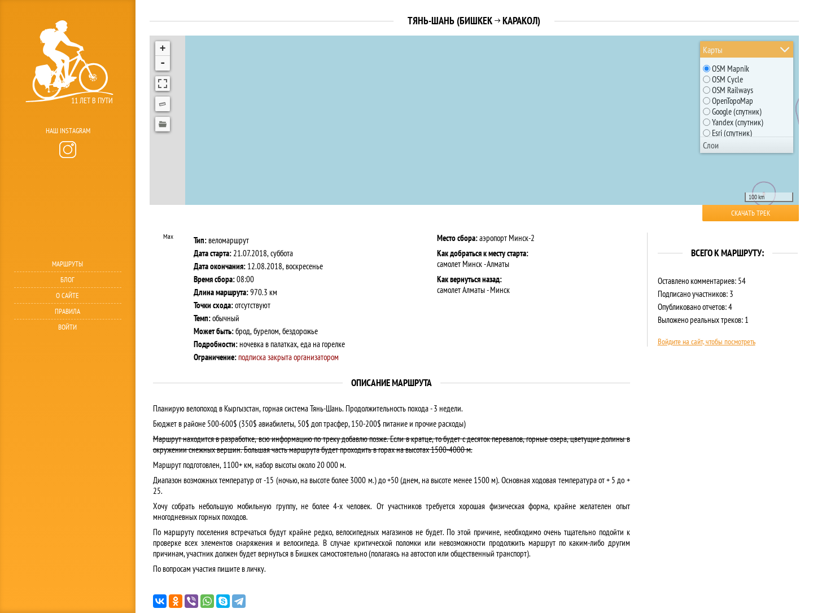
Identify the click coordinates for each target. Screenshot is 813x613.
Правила (67, 311)
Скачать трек (750, 213)
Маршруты (67, 264)
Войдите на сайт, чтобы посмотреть (706, 341)
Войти (67, 327)
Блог (67, 279)
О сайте (67, 295)
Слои (711, 145)
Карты (713, 49)
